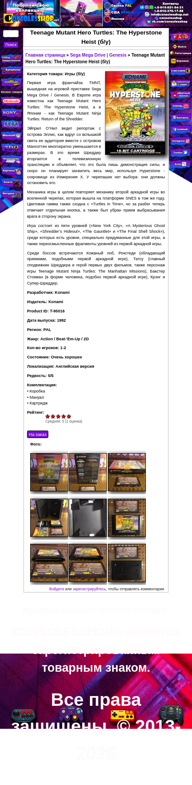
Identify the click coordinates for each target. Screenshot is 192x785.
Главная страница (45, 55)
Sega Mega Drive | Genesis (98, 55)
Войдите (56, 589)
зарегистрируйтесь (89, 589)
